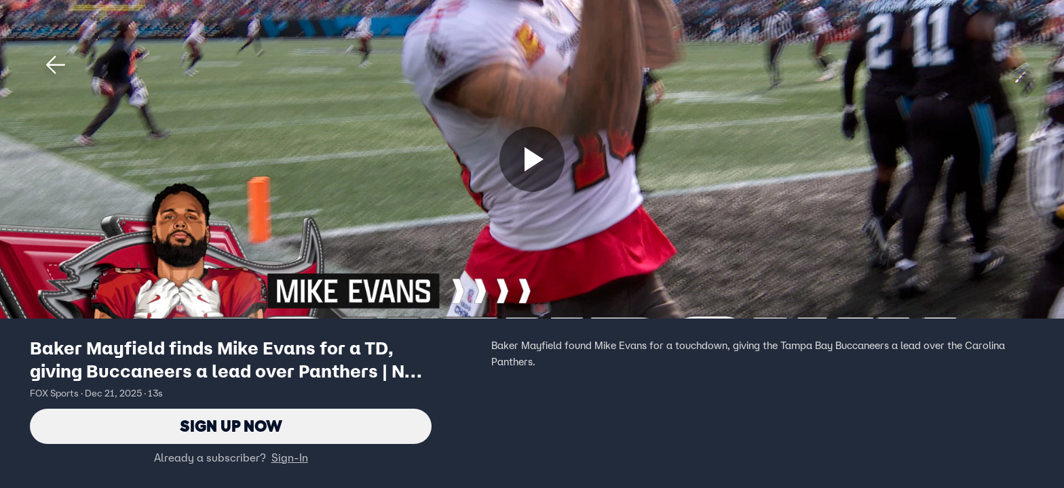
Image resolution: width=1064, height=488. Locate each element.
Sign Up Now (231, 426)
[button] (55, 65)
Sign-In (289, 457)
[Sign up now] (532, 159)
